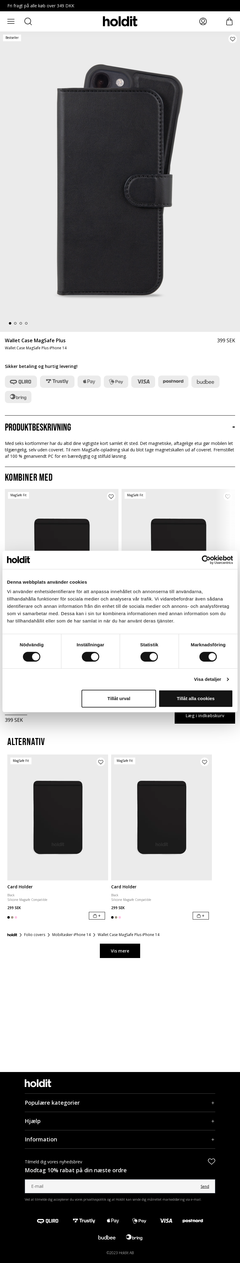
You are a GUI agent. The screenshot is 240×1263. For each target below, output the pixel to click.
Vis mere (120, 951)
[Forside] (12, 934)
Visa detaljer (207, 679)
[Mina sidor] (203, 21)
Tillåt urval (118, 698)
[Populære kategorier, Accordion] (120, 1103)
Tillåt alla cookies (196, 698)
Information (41, 1139)
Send (205, 1186)
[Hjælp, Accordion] (120, 1121)
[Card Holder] (57, 817)
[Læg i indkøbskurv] (97, 916)
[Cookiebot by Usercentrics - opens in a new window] (206, 559)
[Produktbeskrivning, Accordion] (120, 428)
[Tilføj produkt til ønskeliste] (232, 39)
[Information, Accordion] (120, 1139)
